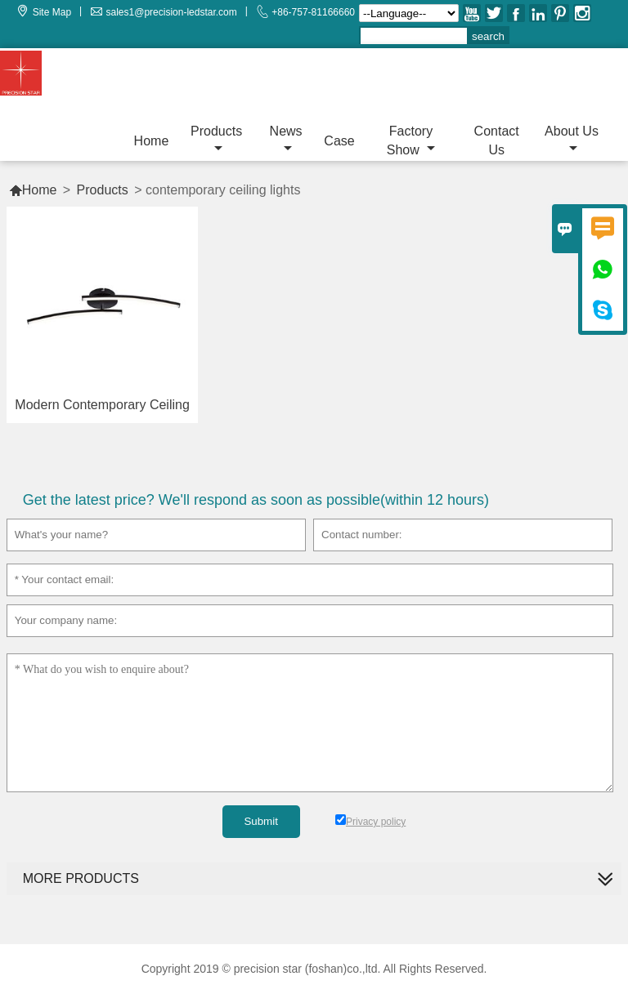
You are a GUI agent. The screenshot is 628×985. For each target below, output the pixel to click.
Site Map (52, 12)
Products (216, 139)
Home (151, 141)
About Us (572, 139)
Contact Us (496, 140)
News (286, 139)
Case (339, 141)
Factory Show (411, 140)
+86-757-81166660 (313, 12)
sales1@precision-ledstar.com (171, 12)
